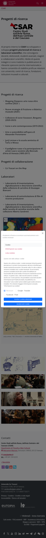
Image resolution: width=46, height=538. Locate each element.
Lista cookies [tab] (10, 253)
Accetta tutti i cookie (23, 304)
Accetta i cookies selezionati (23, 299)
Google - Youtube (24, 291)
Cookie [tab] (7, 245)
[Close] (42, 233)
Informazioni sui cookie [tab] (13, 249)
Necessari (9, 291)
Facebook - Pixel (12, 295)
